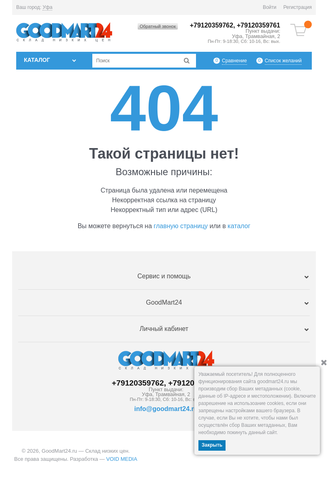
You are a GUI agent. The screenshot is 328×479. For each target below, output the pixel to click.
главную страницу (181, 226)
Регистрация (297, 7)
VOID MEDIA (121, 459)
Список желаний (283, 60)
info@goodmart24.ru (166, 408)
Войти (270, 7)
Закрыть (212, 445)
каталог (239, 226)
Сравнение (234, 60)
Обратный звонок (158, 26)
